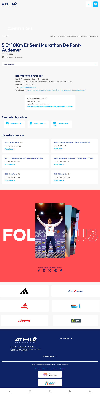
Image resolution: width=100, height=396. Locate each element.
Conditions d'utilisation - (42, 369)
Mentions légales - (54, 369)
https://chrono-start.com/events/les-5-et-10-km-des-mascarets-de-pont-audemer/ (55, 90)
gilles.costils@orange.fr (28, 87)
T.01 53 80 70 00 (15, 351)
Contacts (62, 369)
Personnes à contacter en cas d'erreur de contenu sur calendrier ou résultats (50, 106)
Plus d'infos (10, 149)
